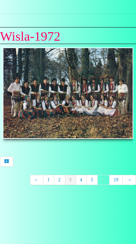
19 (116, 179)
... (103, 179)
